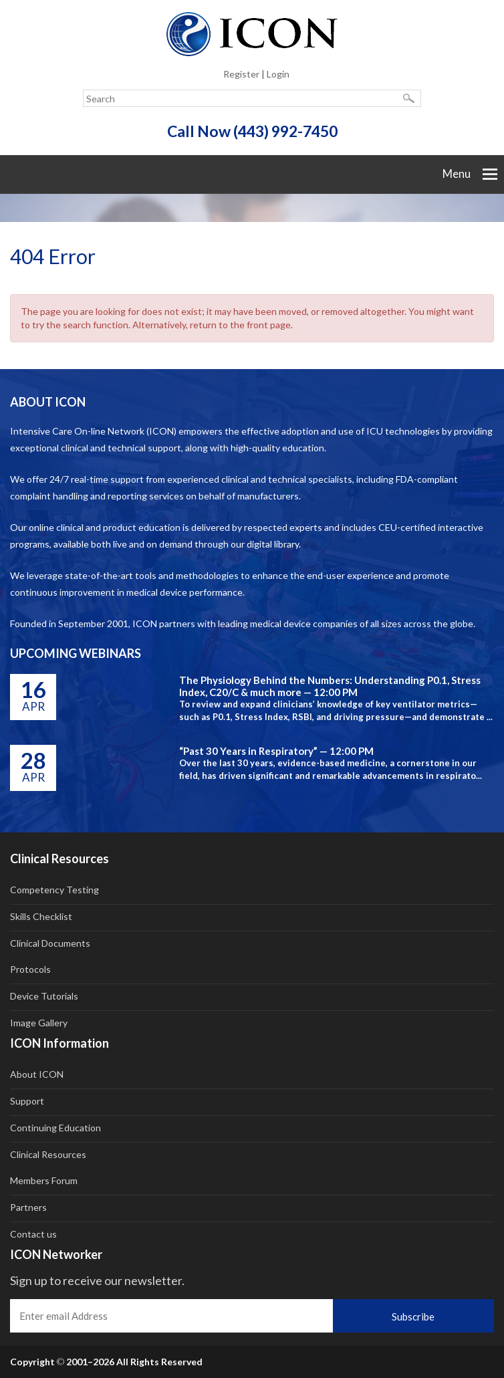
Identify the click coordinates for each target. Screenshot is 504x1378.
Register (241, 74)
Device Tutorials (44, 996)
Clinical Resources (48, 1154)
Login (278, 74)
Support (27, 1101)
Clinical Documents (50, 943)
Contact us (33, 1234)
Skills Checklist (41, 916)
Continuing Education (55, 1127)
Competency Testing (54, 889)
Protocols (30, 969)
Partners (28, 1207)
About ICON (37, 1074)
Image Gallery (39, 1022)
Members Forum (44, 1180)
